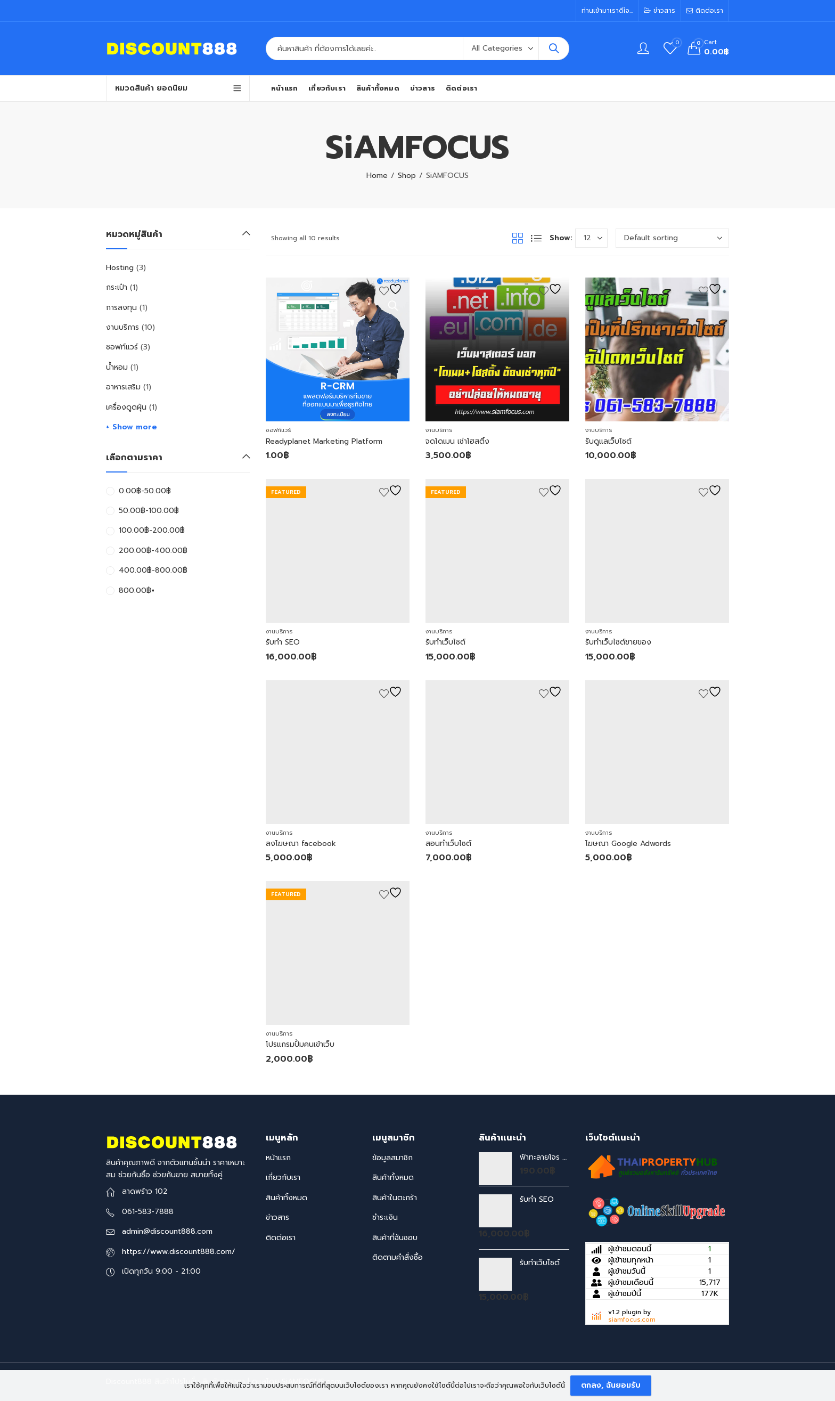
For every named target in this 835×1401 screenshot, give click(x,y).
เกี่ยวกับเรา (283, 1177)
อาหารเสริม (123, 387)
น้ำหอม (117, 367)
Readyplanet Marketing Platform (324, 441)
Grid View (517, 238)
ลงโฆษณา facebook (301, 843)
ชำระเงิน (385, 1217)
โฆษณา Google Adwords (628, 843)
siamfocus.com (632, 1319)
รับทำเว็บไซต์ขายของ (618, 642)
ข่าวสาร (277, 1217)
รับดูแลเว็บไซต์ (608, 441)
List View (536, 238)
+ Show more (131, 427)
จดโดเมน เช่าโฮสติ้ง (457, 441)
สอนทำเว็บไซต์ (448, 843)
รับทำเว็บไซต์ (445, 642)
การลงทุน (121, 307)
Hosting (120, 267)
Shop (407, 175)
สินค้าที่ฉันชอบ (395, 1237)
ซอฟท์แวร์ (278, 430)
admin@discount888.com (167, 1231)
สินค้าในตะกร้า (394, 1197)
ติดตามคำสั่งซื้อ (397, 1257)
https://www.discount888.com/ (178, 1251)
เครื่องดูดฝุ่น (126, 407)
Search (553, 48)
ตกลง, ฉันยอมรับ (611, 1385)
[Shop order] (672, 238)
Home (377, 175)
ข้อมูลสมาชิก (392, 1157)
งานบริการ (438, 430)
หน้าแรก (278, 1157)
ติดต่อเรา (281, 1237)
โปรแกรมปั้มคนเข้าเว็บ (300, 1044)
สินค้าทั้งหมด (286, 1197)
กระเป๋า (116, 287)
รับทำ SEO (283, 642)
